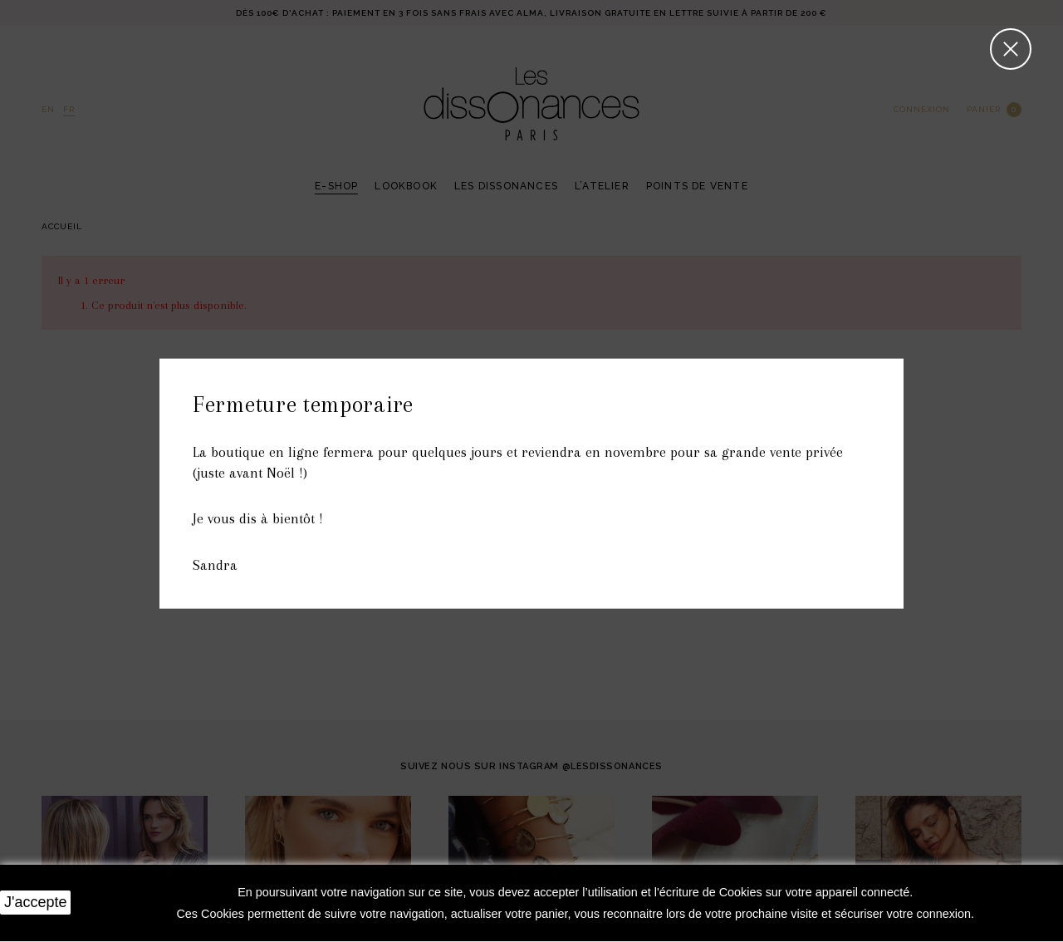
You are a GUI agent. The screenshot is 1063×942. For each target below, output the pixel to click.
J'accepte (35, 902)
